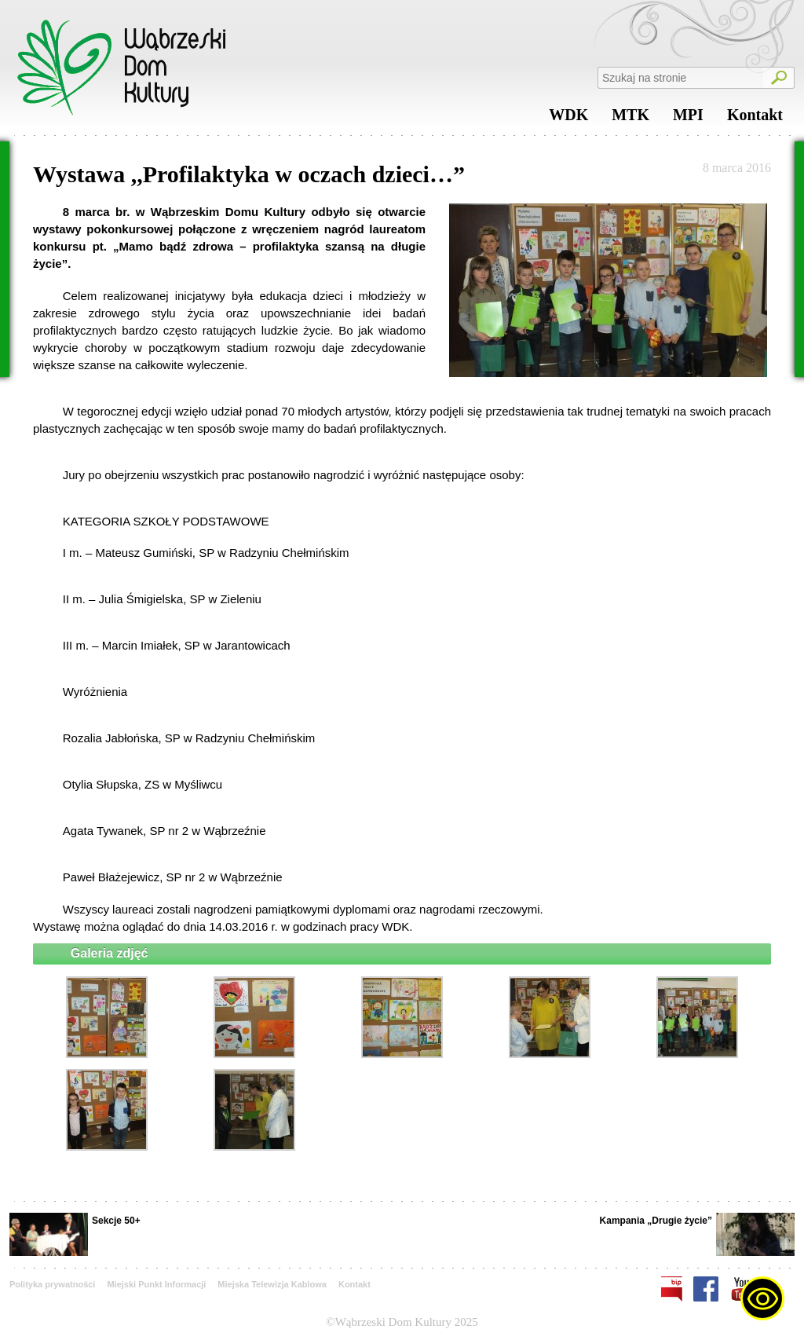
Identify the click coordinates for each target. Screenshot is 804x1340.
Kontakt (755, 118)
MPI (688, 118)
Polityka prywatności (52, 1284)
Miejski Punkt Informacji (156, 1284)
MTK (630, 118)
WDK (568, 118)
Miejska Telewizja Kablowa (272, 1284)
